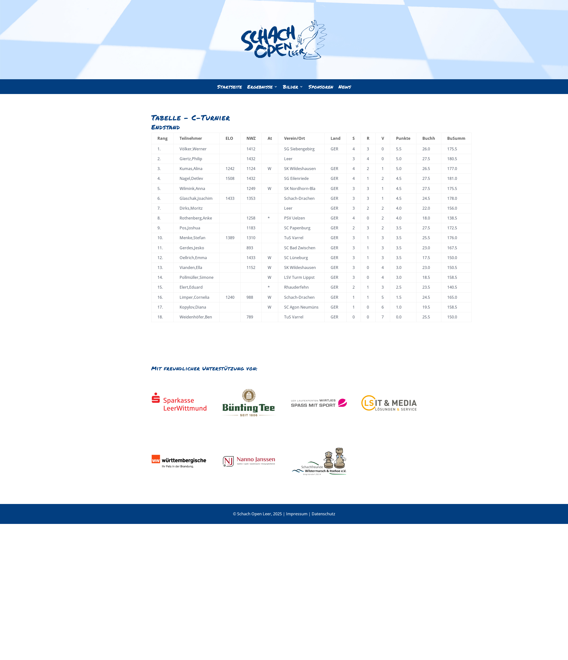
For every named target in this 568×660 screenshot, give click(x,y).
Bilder (290, 87)
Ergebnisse (260, 87)
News (344, 87)
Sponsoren (320, 87)
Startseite (229, 87)
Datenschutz (323, 514)
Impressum (296, 514)
